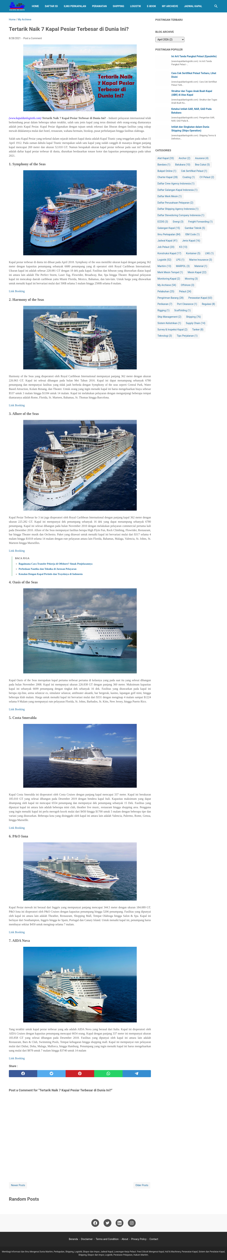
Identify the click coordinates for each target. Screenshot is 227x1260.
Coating (188, 177)
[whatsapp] (108, 1073)
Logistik (135, 6)
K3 (183, 247)
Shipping (118, 6)
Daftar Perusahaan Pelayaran (175, 202)
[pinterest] (80, 1073)
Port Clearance (187, 304)
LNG (209, 253)
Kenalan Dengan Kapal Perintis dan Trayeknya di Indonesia (51, 574)
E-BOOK (151, 6)
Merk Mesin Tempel (170, 272)
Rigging (163, 310)
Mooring (191, 278)
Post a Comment (32, 38)
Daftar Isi (51, 6)
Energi (178, 221)
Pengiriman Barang (170, 297)
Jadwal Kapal (193, 6)
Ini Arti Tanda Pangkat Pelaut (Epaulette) (194, 56)
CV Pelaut (207, 177)
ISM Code (192, 234)
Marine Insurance (200, 259)
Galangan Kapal (168, 228)
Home (35, 6)
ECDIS (162, 221)
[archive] (169, 39)
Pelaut (185, 291)
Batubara (182, 164)
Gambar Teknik (195, 228)
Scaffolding (182, 310)
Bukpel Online (166, 171)
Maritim (164, 266)
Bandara (163, 164)
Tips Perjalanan (187, 335)
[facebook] (23, 1073)
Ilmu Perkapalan (75, 6)
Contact (154, 1239)
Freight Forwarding (200, 221)
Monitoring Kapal (168, 278)
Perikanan (164, 304)
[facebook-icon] (95, 1223)
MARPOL (183, 266)
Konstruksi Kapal (169, 253)
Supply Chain (195, 323)
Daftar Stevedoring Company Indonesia (180, 215)
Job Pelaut (165, 247)
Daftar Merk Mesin (169, 196)
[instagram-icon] (132, 1223)
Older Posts (141, 1185)
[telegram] (137, 1073)
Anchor (184, 158)
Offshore (187, 285)
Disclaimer (87, 1239)
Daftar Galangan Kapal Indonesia (177, 190)
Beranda (73, 1239)
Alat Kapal (165, 158)
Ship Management (169, 316)
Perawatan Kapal (200, 297)
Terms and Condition (107, 1239)
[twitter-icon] (107, 1223)
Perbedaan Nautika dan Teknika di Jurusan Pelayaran (47, 569)
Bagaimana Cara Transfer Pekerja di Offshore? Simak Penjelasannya (55, 563)
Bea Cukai (202, 164)
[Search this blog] (216, 6)
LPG (180, 259)
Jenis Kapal (191, 240)
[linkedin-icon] (119, 1223)
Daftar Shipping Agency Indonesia (177, 208)
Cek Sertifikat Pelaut (194, 171)
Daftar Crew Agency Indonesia (176, 183)
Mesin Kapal (197, 272)
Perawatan (99, 6)
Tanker (197, 329)
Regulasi (208, 304)
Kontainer (193, 253)
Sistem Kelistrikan (169, 323)
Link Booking (17, 291)
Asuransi (202, 158)
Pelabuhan (165, 291)
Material (200, 266)
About (125, 1239)
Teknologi (164, 335)
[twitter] (51, 1073)
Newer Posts (18, 1185)
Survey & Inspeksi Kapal (172, 329)
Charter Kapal (167, 177)
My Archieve (170, 6)
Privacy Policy (138, 1239)
